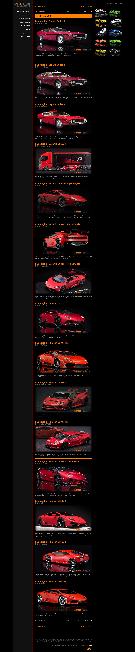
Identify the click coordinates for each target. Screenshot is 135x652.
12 (84, 11)
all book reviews (24, 18)
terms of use (25, 36)
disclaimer (26, 34)
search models (25, 22)
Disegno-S (89, 645)
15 (89, 11)
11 (82, 11)
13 (86, 11)
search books (25, 25)
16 (91, 11)
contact (27, 29)
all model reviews (24, 16)
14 (87, 11)
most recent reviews (23, 11)
